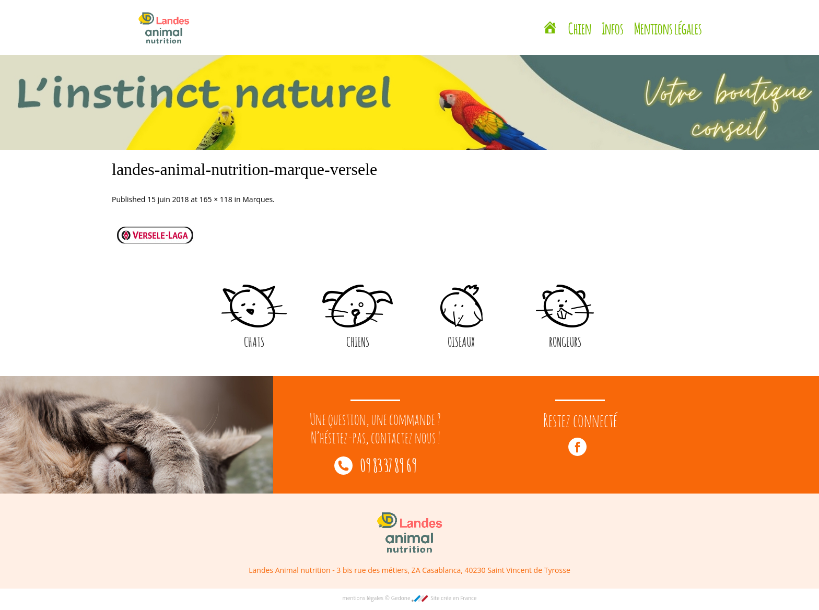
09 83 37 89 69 (375, 464)
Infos (613, 27)
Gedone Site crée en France (434, 598)
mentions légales (363, 598)
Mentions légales (668, 27)
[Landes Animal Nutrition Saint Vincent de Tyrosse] (550, 28)
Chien (579, 27)
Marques (257, 199)
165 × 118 (216, 199)
